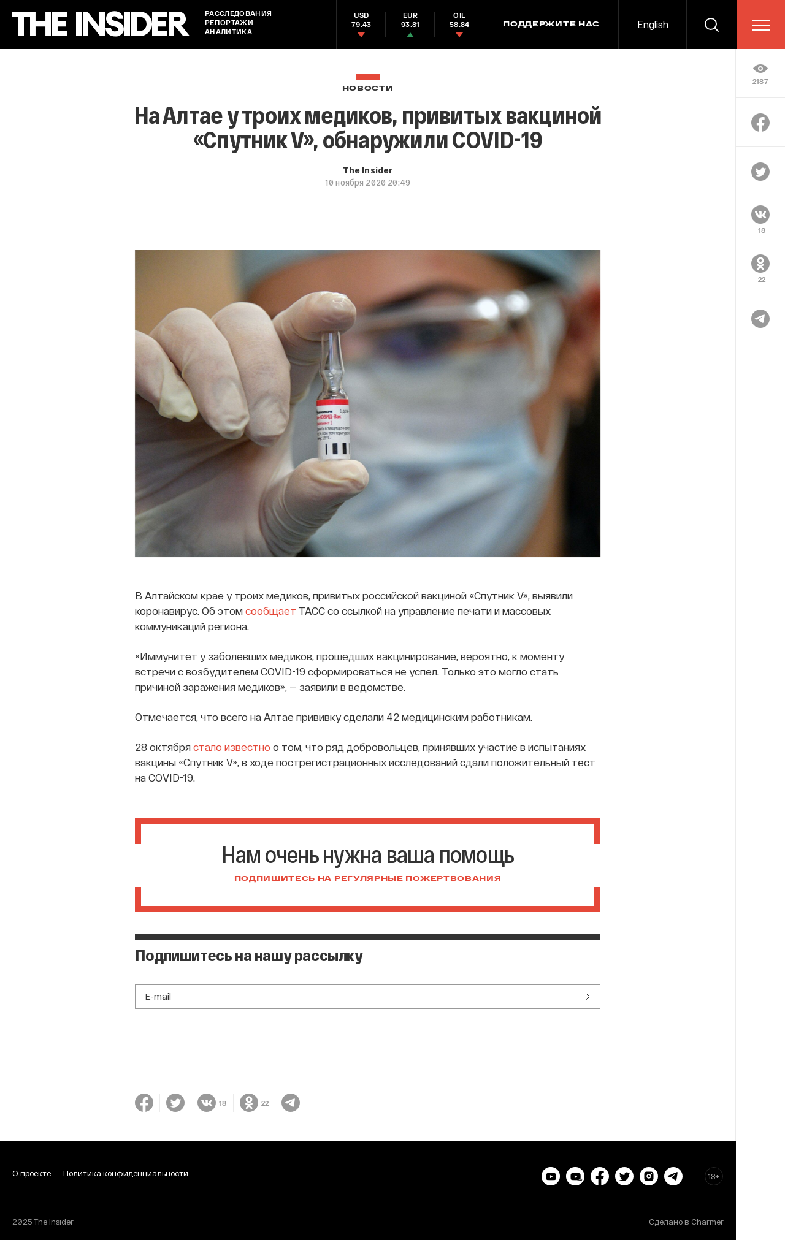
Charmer (707, 1222)
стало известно (231, 746)
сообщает (270, 610)
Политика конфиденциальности (125, 1173)
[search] (711, 24)
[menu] (761, 25)
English (652, 24)
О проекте (31, 1173)
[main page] (101, 24)
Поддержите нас (551, 24)
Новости (368, 88)
